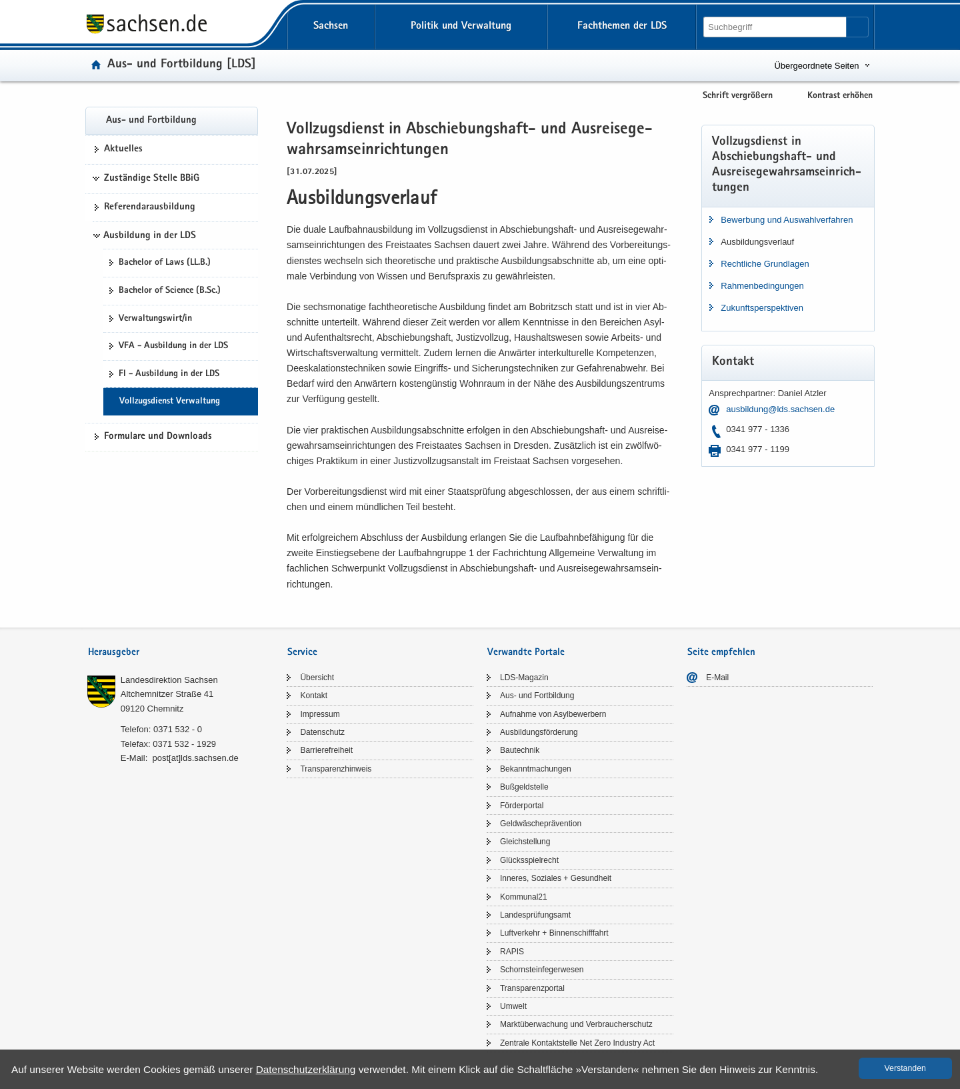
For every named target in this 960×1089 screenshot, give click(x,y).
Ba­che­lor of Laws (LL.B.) (165, 262)
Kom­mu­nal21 (523, 897)
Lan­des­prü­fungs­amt (535, 915)
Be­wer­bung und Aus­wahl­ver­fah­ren (787, 220)
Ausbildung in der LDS (149, 236)
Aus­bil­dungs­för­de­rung (539, 732)
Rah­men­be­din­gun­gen (762, 286)
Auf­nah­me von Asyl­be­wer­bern (553, 714)
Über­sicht (317, 677)
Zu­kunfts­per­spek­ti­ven (762, 308)
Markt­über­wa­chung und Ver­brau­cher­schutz (576, 1024)
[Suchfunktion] (776, 27)
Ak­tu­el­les (123, 149)
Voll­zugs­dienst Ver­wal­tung (169, 401)
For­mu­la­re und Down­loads (158, 436)
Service (302, 653)
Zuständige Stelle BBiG (151, 178)
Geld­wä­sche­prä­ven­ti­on (540, 823)
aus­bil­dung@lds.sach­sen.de (780, 409)
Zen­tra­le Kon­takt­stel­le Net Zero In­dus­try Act (577, 1043)
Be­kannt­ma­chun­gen (535, 769)
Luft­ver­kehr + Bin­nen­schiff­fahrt (554, 933)
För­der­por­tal (521, 805)
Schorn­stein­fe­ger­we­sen (541, 969)
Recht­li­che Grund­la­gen (765, 264)
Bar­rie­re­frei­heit (326, 750)
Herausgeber (113, 653)
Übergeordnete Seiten (816, 66)
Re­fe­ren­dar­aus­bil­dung (149, 207)
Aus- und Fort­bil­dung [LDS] (181, 65)
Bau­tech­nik (519, 750)
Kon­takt (313, 695)
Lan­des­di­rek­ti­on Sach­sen (169, 680)
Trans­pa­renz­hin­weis (335, 769)
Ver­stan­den (905, 1068)
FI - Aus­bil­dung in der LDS (169, 374)
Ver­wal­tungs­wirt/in (155, 318)
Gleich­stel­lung (525, 841)
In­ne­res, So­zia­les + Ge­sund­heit (555, 878)
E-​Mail (717, 677)
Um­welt (513, 1006)
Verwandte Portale (526, 653)
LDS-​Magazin (524, 677)
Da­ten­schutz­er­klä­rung (306, 1069)
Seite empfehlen (721, 653)
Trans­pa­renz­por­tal (532, 988)
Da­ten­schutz (322, 732)
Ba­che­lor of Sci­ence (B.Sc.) (170, 290)
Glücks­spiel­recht (529, 860)
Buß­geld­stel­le (524, 787)
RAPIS (512, 951)
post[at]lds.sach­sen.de (195, 758)
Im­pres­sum (319, 714)
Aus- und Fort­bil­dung (151, 120)
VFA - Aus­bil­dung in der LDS (173, 346)
